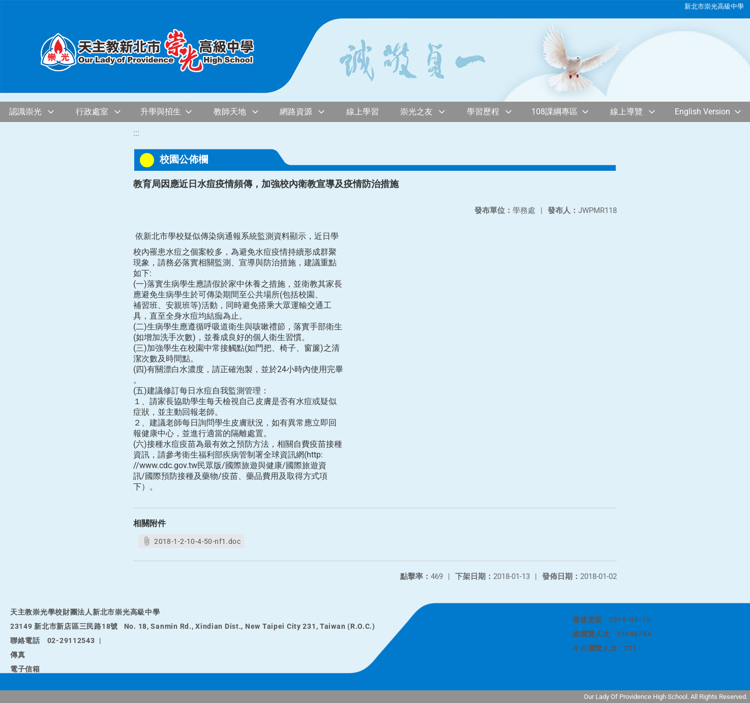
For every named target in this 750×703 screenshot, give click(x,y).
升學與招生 (160, 111)
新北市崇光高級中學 (714, 6)
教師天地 (230, 111)
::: (136, 133)
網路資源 (296, 111)
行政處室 (92, 111)
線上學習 (362, 111)
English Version (702, 111)
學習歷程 (483, 111)
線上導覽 (626, 111)
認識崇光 (25, 111)
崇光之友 (416, 111)
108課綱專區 (554, 111)
